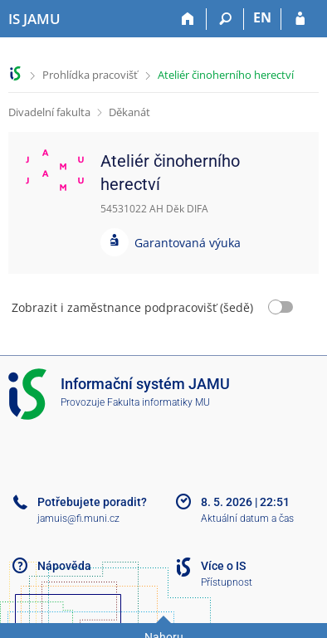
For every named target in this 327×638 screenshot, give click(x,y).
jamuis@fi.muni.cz (78, 518)
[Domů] (188, 19)
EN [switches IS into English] (262, 17)
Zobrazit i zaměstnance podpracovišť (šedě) (132, 307)
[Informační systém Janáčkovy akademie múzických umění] (34, 19)
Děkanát (129, 112)
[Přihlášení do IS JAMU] (300, 19)
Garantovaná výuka (187, 243)
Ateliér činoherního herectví (226, 74)
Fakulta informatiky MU (158, 402)
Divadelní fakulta (49, 112)
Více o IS (223, 565)
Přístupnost (226, 582)
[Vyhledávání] (225, 19)
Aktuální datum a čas (247, 518)
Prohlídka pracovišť (90, 74)
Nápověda (64, 565)
